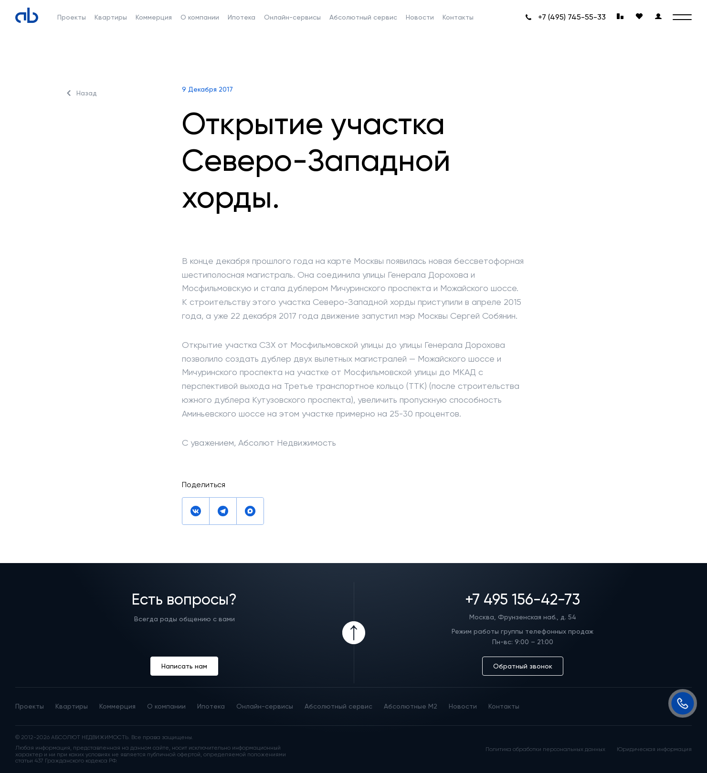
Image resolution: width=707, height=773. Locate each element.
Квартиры (111, 17)
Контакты (458, 17)
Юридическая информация (654, 749)
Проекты (71, 17)
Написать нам (184, 666)
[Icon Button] (353, 632)
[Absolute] (26, 15)
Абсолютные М (410, 706)
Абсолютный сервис (363, 17)
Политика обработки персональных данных (545, 749)
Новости (420, 17)
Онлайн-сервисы (292, 17)
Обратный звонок (522, 666)
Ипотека (241, 17)
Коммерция (154, 17)
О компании (199, 17)
